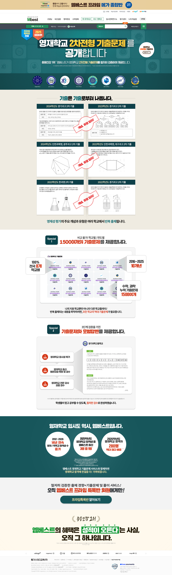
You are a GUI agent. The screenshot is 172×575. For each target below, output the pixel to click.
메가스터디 (50, 553)
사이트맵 (101, 559)
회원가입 (53, 26)
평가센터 (123, 19)
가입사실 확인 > (124, 572)
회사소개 (56, 559)
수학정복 (75, 19)
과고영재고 (98, 19)
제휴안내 (86, 559)
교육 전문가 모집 (77, 559)
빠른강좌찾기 (134, 26)
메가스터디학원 (76, 553)
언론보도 (63, 559)
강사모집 (69, 559)
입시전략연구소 (111, 19)
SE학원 (143, 19)
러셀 (62, 553)
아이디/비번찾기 (62, 26)
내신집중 (58, 19)
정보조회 (56, 565)
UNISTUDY (120, 553)
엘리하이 (37, 553)
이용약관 (107, 559)
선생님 (49, 19)
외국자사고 (86, 19)
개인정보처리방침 (115, 559)
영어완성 (67, 19)
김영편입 (106, 553)
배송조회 (72, 26)
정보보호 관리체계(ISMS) (115, 567)
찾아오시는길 (93, 559)
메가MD (133, 553)
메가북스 (92, 553)
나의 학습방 (133, 19)
